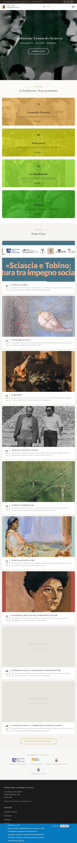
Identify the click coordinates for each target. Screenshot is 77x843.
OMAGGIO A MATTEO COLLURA (24, 450)
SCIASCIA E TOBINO (19, 285)
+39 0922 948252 (36, 1)
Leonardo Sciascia (10, 812)
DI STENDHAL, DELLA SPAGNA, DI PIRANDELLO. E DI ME (34, 615)
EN (44, 7)
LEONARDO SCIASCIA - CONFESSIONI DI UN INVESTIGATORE (36, 725)
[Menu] (73, 7)
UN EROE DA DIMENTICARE (22, 505)
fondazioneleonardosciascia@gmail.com (16, 1)
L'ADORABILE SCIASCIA (21, 340)
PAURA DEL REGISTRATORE (22, 560)
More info (21, 840)
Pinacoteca (8, 816)
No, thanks (64, 826)
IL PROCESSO (16, 395)
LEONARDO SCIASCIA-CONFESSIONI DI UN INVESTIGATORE (36, 670)
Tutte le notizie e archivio (38, 741)
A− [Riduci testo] (65, 1)
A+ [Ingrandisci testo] (72, 2)
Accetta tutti (55, 826)
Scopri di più (38, 51)
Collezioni (7, 820)
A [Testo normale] (68, 1)
